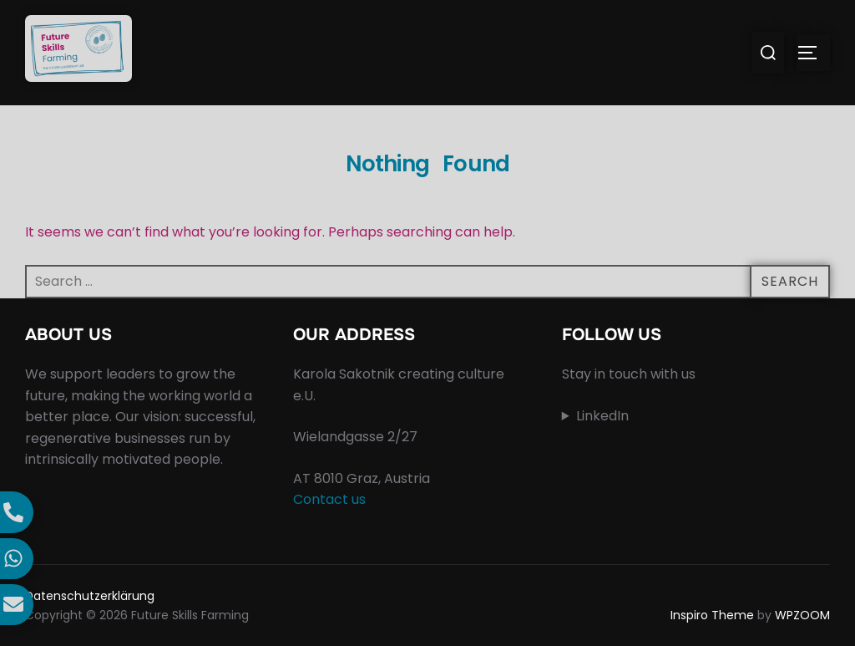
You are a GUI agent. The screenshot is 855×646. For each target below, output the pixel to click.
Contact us (329, 499)
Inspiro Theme (712, 615)
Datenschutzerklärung (89, 596)
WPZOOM (802, 615)
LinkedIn (602, 415)
